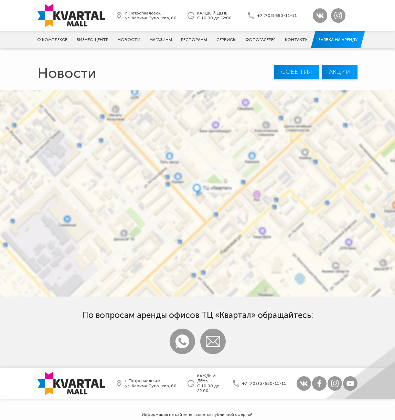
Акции (340, 72)
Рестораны (194, 39)
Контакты (297, 39)
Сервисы (226, 39)
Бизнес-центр (92, 39)
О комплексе (52, 39)
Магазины (160, 39)
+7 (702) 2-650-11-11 (264, 383)
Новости (129, 39)
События (296, 72)
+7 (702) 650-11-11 (277, 15)
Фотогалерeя (260, 39)
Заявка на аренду (337, 39)
